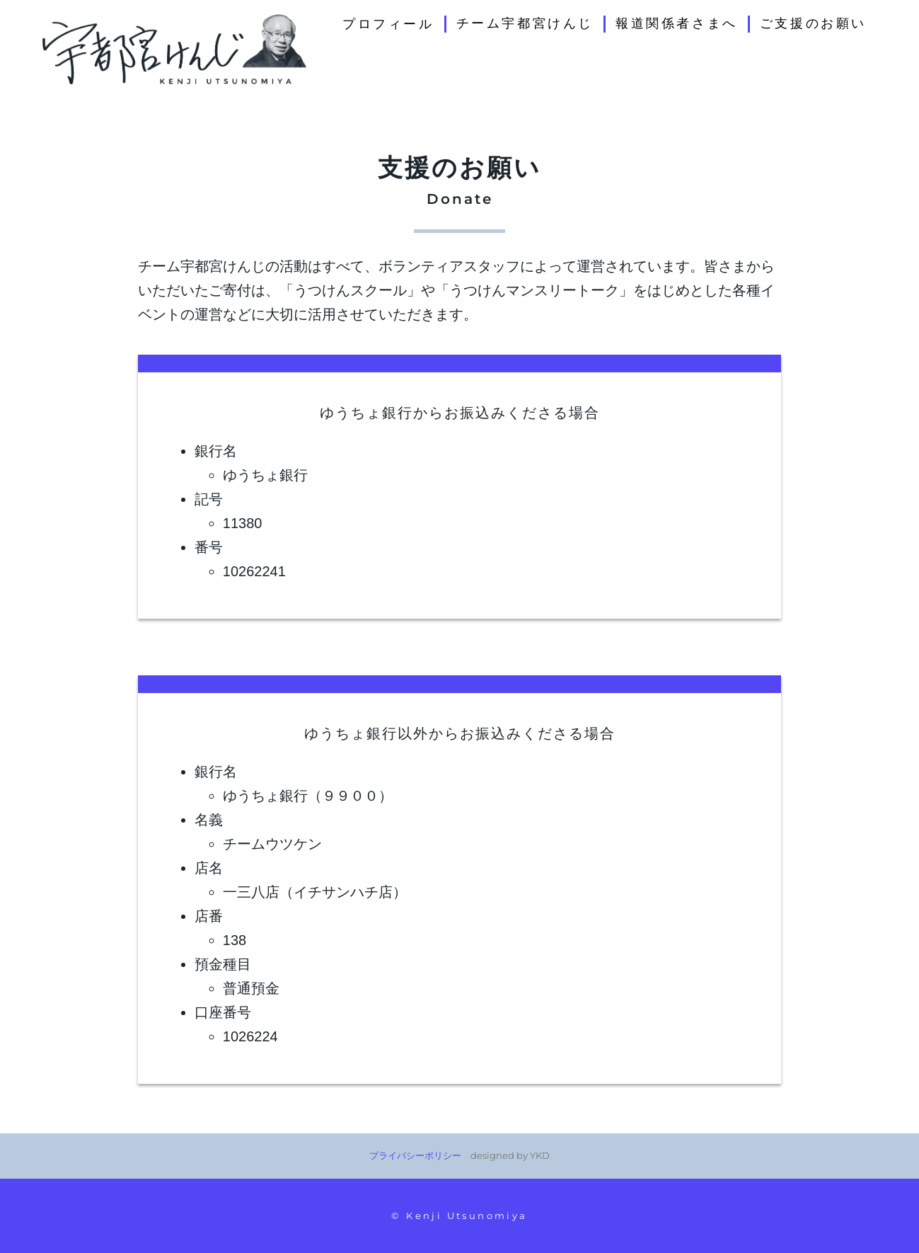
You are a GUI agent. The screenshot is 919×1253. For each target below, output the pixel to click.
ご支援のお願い (813, 23)
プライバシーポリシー (415, 1155)
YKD (540, 1155)
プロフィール (388, 24)
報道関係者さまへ (676, 23)
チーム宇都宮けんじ (525, 23)
